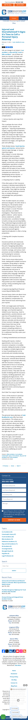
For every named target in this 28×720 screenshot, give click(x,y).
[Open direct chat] (24, 685)
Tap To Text (20, 5)
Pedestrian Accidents (9, 541)
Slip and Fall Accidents (10, 544)
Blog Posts (14, 686)
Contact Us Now (14, 520)
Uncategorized (7, 549)
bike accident (6, 54)
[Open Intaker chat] (12, 719)
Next (18, 466)
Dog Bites (5, 553)
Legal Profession (7, 556)
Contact (14, 18)
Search (14, 570)
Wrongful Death (7, 551)
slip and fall (13, 52)
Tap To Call (7, 5)
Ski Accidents (15, 456)
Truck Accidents (13, 457)
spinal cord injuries (8, 148)
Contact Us (14, 683)
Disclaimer (14, 674)
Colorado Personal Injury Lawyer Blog (14, 12)
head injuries (20, 146)
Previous (5, 466)
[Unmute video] (18, 700)
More (23, 18)
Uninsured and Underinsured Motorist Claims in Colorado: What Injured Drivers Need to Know (14, 582)
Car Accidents (18, 454)
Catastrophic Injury (7, 456)
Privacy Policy (14, 677)
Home (4, 18)
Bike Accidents (11, 454)
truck (20, 52)
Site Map (14, 680)
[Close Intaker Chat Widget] (26, 685)
